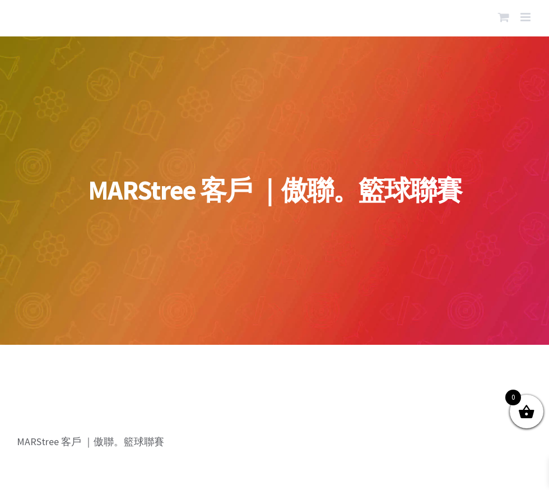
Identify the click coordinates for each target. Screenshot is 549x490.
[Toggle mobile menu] (526, 17)
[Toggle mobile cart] (503, 17)
